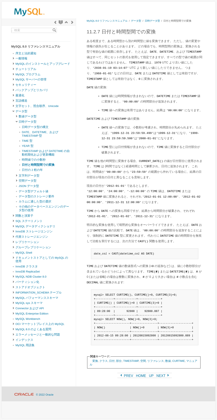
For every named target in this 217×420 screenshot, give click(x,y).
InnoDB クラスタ (26, 266)
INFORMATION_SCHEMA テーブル (38, 292)
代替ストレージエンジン (31, 236)
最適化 (19, 95)
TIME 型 (27, 140)
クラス (103, 360)
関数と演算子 (24, 215)
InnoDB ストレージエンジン (34, 231)
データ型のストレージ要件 (36, 196)
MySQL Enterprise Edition (31, 313)
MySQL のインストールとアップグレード (42, 63)
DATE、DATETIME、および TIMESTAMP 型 (40, 134)
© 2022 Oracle (45, 394)
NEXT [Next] (163, 376)
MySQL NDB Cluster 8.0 (30, 276)
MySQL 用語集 (25, 345)
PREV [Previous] (126, 376)
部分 (119, 360)
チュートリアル (25, 69)
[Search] (54, 30)
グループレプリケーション (33, 247)
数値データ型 (27, 116)
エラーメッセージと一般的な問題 (37, 334)
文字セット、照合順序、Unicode (37, 106)
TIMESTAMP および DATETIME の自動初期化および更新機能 (46, 152)
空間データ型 (27, 180)
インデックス (24, 339)
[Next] (72, 22)
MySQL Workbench (27, 318)
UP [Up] (151, 376)
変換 (95, 360)
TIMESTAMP (131, 360)
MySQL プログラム (27, 74)
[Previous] (55, 22)
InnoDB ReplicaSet (27, 271)
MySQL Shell (23, 252)
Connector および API (29, 308)
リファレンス (155, 360)
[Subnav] (13, 58)
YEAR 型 (27, 145)
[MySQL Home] (29, 17)
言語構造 (21, 100)
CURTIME (178, 360)
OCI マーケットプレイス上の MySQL (39, 324)
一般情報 (21, 58)
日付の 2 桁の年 (32, 169)
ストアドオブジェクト (30, 287)
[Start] (61, 22)
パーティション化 (27, 282)
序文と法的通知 (25, 53)
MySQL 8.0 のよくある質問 (33, 329)
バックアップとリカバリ (31, 90)
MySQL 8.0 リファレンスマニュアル (107, 20)
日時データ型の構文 (35, 127)
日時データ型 (27, 121)
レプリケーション (27, 242)
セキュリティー (25, 84)
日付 (112, 360)
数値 (168, 360)
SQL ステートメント (29, 221)
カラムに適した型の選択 (35, 201)
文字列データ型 (29, 175)
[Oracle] (24, 394)
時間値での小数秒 (34, 159)
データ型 (21, 111)
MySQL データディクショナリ (35, 226)
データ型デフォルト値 (33, 191)
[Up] (66, 22)
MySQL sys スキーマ (29, 303)
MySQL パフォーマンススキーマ (36, 297)
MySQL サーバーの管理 (30, 79)
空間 (143, 360)
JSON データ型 (29, 186)
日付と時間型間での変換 (38, 164)
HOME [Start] (141, 376)
